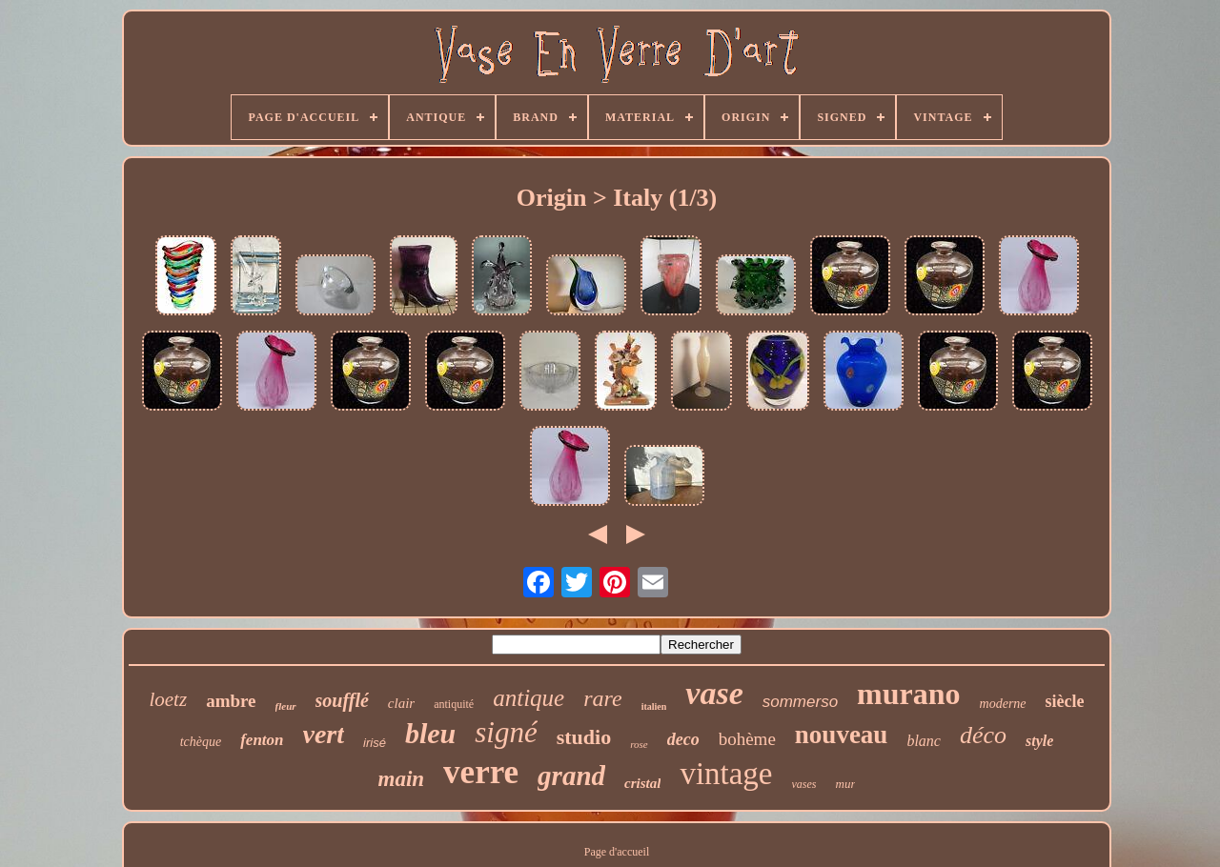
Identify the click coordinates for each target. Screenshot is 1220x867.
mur (846, 783)
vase (713, 693)
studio (584, 737)
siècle (1065, 701)
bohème (747, 739)
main (401, 779)
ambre (230, 701)
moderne (1003, 703)
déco (983, 735)
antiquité (454, 704)
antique (528, 698)
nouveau (841, 734)
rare (602, 698)
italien (654, 706)
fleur (285, 706)
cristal (642, 783)
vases (804, 784)
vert (324, 734)
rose (639, 744)
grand (571, 775)
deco (683, 739)
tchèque (201, 742)
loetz (168, 699)
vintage (726, 773)
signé (506, 732)
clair (401, 703)
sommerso (800, 702)
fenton (261, 740)
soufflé (342, 700)
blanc (923, 741)
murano (908, 693)
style (1039, 741)
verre (480, 772)
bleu (430, 733)
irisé (374, 743)
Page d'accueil (616, 851)
